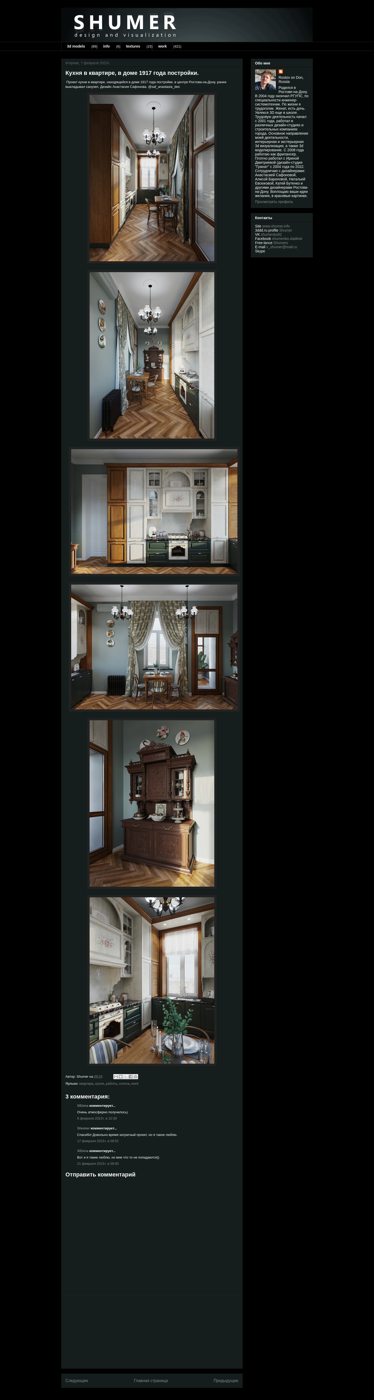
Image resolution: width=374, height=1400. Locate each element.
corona (124, 1083)
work (162, 46)
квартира (86, 1083)
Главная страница (151, 1380)
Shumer (83, 1128)
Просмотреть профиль (274, 202)
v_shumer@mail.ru (281, 247)
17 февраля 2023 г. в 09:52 (98, 1141)
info (106, 46)
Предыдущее (226, 1380)
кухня (99, 1083)
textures (133, 46)
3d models (76, 46)
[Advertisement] (152, 1331)
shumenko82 (271, 234)
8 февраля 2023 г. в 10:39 (97, 1118)
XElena (82, 1106)
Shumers (280, 243)
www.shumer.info (276, 226)
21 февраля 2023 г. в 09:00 (98, 1164)
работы (111, 1083)
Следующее (76, 1380)
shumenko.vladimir (287, 239)
